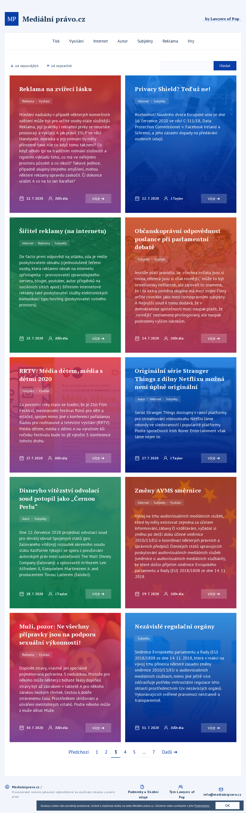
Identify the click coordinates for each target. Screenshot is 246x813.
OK (227, 805)
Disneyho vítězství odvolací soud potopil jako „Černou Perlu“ (59, 499)
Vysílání (76, 41)
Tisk (56, 41)
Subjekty (145, 41)
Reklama (170, 41)
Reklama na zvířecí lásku (55, 89)
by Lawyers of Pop (222, 18)
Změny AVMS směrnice (168, 491)
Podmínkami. (202, 805)
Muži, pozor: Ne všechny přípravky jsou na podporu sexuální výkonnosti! (57, 635)
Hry (191, 41)
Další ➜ (170, 753)
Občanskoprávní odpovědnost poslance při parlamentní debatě (178, 239)
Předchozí (78, 753)
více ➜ (98, 199)
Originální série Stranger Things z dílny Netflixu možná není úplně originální (179, 379)
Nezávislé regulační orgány (175, 627)
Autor (122, 41)
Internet (100, 41)
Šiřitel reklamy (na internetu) (62, 231)
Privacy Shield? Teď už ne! (172, 89)
